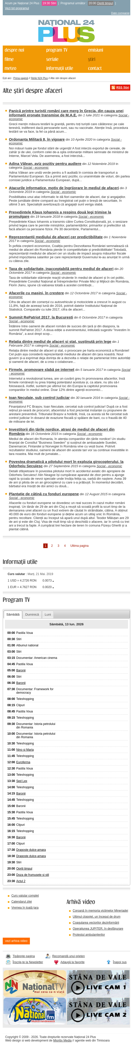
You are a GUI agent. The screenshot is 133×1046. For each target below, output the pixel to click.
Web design (13, 1040)
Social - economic (36, 167)
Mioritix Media (62, 1040)
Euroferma (23, 762)
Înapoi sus (120, 962)
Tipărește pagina (24, 956)
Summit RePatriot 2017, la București (41, 317)
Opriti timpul (105, 3)
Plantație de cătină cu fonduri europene (44, 494)
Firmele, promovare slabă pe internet (41, 369)
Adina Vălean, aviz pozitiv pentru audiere (45, 163)
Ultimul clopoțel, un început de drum (96, 916)
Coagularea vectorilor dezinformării (96, 922)
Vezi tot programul (17, 8)
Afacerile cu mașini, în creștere (36, 293)
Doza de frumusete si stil (32, 875)
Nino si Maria (25, 749)
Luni (48, 614)
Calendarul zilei (21, 901)
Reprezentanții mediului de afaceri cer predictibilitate (56, 237)
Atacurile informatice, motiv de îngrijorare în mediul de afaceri (64, 188)
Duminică (32, 614)
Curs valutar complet (25, 895)
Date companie (120, 13)
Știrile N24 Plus (39, 78)
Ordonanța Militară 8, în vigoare (37, 139)
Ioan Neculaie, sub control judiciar (39, 397)
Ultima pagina (79, 546)
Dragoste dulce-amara (31, 850)
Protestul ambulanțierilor (89, 934)
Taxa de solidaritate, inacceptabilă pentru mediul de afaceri (61, 269)
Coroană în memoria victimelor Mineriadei (100, 910)
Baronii (20, 670)
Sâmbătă (13, 614)
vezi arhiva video (16, 941)
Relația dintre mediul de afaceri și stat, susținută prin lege (60, 341)
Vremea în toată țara (25, 907)
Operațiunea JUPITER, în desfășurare (98, 928)
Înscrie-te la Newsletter (28, 962)
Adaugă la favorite (73, 962)
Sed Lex (21, 781)
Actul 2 (20, 881)
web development (36, 1040)
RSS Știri (122, 87)
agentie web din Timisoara (92, 1040)
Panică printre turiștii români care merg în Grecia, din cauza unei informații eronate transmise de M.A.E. (66, 113)
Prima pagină (20, 78)
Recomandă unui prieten (68, 956)
